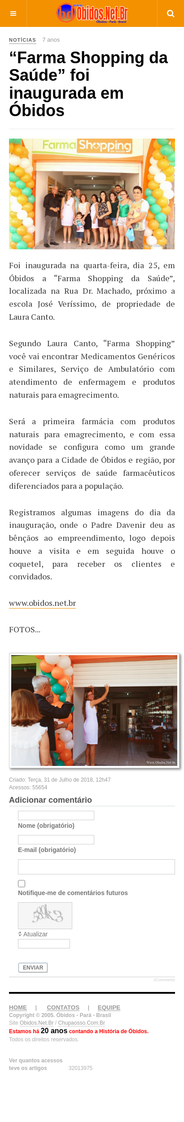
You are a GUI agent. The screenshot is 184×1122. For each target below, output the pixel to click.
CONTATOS (63, 1022)
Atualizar (35, 949)
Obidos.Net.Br (36, 1038)
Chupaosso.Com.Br (81, 1038)
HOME (18, 1022)
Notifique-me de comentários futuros (73, 908)
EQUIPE (109, 1022)
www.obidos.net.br (42, 602)
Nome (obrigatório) (46, 840)
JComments (164, 995)
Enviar (33, 983)
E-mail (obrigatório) (47, 865)
